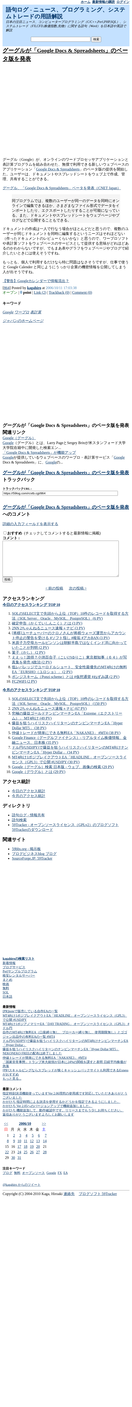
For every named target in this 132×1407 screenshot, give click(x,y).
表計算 (35, 312)
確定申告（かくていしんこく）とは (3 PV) (47, 630)
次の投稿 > (78, 595)
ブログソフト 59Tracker (98, 1201)
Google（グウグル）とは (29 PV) (38, 779)
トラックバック (19, 479)
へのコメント (16, 514)
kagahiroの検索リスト (18, 965)
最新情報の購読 (103, 2)
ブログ (7, 1180)
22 (7, 1159)
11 (25, 1148)
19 (32, 1153)
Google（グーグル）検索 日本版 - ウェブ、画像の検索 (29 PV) (63, 774)
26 (32, 1159)
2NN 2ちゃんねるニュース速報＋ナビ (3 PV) (48, 635)
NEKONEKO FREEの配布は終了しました (32, 1060)
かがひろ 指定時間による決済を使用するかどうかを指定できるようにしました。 (61, 1108)
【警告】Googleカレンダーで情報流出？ (36, 281)
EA (66, 1180)
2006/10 (25, 1131)
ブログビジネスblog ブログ (34, 861)
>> (44, 1131)
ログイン (122, 2)
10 (19, 1148)
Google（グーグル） (19, 438)
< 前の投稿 (54, 595)
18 (25, 1153)
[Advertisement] (65, 110)
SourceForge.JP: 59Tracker (32, 865)
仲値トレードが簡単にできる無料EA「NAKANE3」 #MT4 (44, 1064)
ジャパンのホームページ (23, 321)
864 (7, 288)
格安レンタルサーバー (19, 982)
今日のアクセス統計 (28, 798)
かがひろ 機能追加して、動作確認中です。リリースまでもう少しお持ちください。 (63, 1117)
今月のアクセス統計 (28, 803)
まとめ (7, 986)
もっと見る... (12, 1085)
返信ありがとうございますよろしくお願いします (38, 1121)
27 (38, 1159)
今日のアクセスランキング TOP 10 (31, 612)
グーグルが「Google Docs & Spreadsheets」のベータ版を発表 (66, 472)
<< (6, 1131)
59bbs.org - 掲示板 (26, 856)
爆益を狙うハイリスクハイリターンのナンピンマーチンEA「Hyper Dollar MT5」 (61, 1056)
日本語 (7, 1003)
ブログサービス (14, 974)
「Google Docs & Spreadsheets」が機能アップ (39, 452)
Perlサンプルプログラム (20, 978)
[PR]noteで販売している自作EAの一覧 (30, 1018)
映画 (6, 991)
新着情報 (9, 970)
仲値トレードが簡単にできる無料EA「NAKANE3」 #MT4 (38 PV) (66, 740)
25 (25, 1159)
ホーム (85, 2)
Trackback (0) (59, 292)
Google (8, 312)
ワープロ (21, 312)
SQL (6, 999)
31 (19, 1165)
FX (60, 1180)
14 (45, 1148)
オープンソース (33, 1180)
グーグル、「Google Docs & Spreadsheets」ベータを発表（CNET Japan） (62, 188)
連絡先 (69, 1201)
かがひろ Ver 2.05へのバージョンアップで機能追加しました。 (47, 1113)
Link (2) (40, 292)
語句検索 (19, 827)
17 (19, 1153)
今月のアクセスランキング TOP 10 (31, 697)
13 (38, 1148)
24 (19, 1159)
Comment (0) (82, 292)
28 (45, 1159)
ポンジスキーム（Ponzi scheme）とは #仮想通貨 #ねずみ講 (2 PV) (65, 684)
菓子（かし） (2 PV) (28, 659)
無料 (6, 995)
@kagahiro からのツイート (21, 1191)
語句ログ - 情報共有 (28, 822)
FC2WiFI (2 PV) (24, 688)
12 (32, 1148)
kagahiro (34, 288)
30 (13, 1165)
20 (38, 1153)
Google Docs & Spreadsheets (58, 169)
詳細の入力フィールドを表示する (30, 524)
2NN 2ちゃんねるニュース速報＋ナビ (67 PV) (49, 715)
